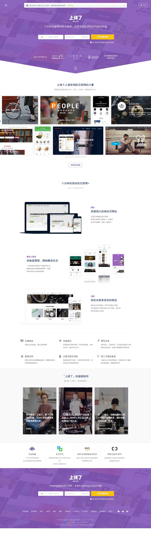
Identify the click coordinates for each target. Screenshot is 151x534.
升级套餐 (25, 511)
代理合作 (94, 511)
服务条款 (104, 42)
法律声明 (111, 42)
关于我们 (76, 511)
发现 (41, 511)
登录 (143, 5)
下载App (67, 511)
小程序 (48, 511)
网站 (54, 511)
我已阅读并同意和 (103, 42)
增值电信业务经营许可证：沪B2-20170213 (82, 520)
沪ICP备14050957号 (63, 520)
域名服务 (34, 511)
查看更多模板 (75, 165)
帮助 (60, 511)
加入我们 (85, 511)
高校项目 (102, 511)
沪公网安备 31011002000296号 (79, 522)
